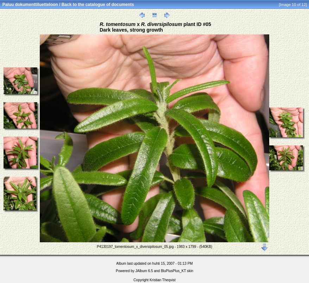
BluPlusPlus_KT (173, 271)
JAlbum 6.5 (144, 271)
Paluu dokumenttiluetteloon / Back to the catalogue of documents (68, 4)
